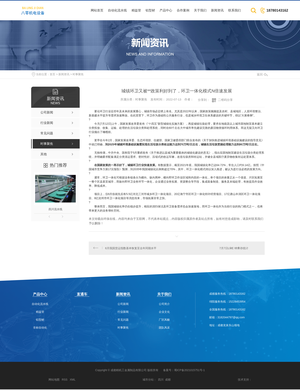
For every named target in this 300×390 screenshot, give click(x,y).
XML (73, 380)
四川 (161, 380)
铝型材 (150, 10)
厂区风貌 (164, 320)
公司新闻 (123, 304)
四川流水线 (55, 209)
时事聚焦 (78, 74)
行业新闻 (123, 312)
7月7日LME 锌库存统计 (233, 248)
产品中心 (166, 10)
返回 (262, 74)
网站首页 (97, 10)
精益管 (136, 10)
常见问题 (123, 320)
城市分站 (148, 380)
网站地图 (54, 380)
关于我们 (200, 10)
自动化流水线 (117, 10)
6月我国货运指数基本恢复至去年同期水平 (131, 248)
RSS (64, 380)
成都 (168, 380)
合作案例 (183, 10)
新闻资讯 (217, 10)
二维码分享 (225, 99)
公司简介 (164, 304)
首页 (52, 74)
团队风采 (164, 328)
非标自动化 (40, 328)
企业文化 (164, 312)
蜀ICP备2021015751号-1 (189, 370)
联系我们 (234, 10)
